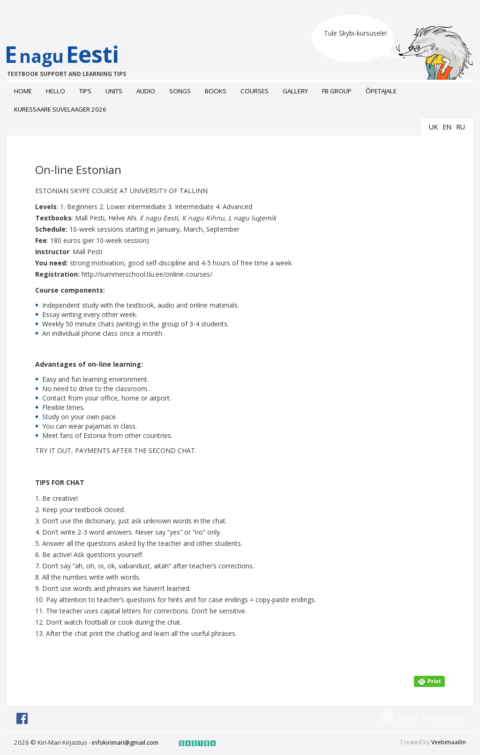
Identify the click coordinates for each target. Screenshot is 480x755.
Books (215, 91)
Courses (254, 91)
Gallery (295, 91)
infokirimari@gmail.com (125, 742)
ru (460, 126)
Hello (55, 91)
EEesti (71, 58)
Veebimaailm (448, 742)
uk (433, 126)
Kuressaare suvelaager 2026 (60, 109)
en (446, 126)
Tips (85, 91)
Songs (180, 91)
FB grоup (337, 91)
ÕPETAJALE (381, 91)
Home (23, 91)
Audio (145, 91)
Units (113, 91)
